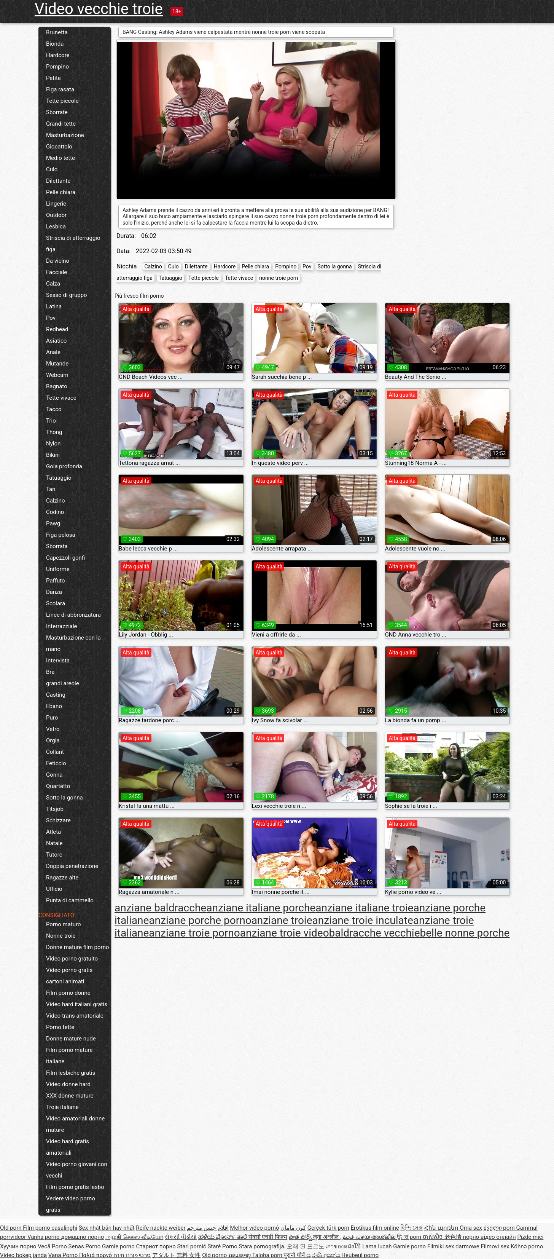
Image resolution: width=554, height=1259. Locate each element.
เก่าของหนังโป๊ (343, 1246)
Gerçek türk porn (328, 1227)
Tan (51, 489)
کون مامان (293, 1227)
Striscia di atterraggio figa (73, 244)
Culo (51, 169)
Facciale (56, 272)
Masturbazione (65, 135)
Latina (54, 306)
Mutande (57, 363)
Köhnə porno (527, 1246)
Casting (55, 694)
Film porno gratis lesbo (75, 1187)
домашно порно (82, 1236)
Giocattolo (59, 146)
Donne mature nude (71, 1038)
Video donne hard (68, 1084)
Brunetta (57, 32)
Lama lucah (377, 1246)
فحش (347, 1236)
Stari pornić (192, 1246)
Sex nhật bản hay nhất (107, 1227)
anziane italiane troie (364, 908)
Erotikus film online (375, 1227)
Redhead (57, 329)
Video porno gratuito (72, 958)
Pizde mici (530, 1236)
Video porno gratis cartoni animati (69, 976)
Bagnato (56, 386)
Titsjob (55, 809)
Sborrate (57, 112)
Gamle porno (119, 1246)
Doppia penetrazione (72, 866)
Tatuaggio (59, 477)
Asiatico (56, 340)
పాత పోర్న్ (301, 1236)
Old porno (215, 1255)
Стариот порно (156, 1246)
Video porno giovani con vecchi (76, 1170)
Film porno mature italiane (69, 1056)
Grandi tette (61, 123)
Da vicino (57, 260)
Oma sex (471, 1227)
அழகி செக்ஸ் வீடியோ (134, 1236)
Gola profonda (64, 466)
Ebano (54, 706)
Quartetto (58, 786)
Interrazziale (61, 626)
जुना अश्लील (326, 1236)
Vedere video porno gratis (70, 1204)
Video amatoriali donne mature (75, 1124)
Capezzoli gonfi (65, 557)
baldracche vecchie (374, 933)
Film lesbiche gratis (70, 1072)
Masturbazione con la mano (73, 643)
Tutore (54, 854)
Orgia (53, 740)
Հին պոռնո (442, 1227)
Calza (53, 283)
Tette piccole (62, 100)
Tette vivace (61, 397)
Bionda (55, 43)
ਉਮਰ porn (410, 1236)
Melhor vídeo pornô (254, 1227)
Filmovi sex (495, 1246)
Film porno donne (68, 992)
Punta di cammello (70, 900)
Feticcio (56, 763)
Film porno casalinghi (50, 1227)
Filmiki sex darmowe (453, 1246)
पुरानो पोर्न (294, 1255)
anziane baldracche (160, 908)
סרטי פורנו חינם (132, 1255)
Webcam (57, 375)
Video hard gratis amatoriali (67, 1147)
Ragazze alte (62, 877)
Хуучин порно (19, 1246)
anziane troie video (284, 933)
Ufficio (54, 889)
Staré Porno (223, 1246)
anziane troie (282, 920)
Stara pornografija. (263, 1246)
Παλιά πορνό (96, 1255)
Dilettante (58, 180)
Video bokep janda (23, 1255)
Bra (50, 672)
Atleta (53, 831)
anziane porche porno (200, 920)
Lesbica (56, 226)
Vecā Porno (53, 1246)
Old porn (11, 1227)
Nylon (53, 443)
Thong (54, 432)
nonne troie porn (278, 278)
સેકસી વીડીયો (181, 1236)
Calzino (55, 500)
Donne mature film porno (77, 947)
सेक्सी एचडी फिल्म (267, 1236)
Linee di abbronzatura (73, 614)
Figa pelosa (60, 534)
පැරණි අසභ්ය (323, 1255)
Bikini (53, 455)
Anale (53, 352)
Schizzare (58, 820)
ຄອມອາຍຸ (240, 1255)
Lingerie (56, 203)
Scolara (55, 603)
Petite (53, 78)
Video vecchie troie (99, 9)
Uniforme (58, 569)
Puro (52, 717)
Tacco (54, 409)
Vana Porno (63, 1255)
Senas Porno (85, 1246)
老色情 (453, 1236)
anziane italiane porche (260, 908)
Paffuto (55, 580)
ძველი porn (500, 1227)
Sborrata (57, 546)
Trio (51, 420)
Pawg (53, 523)
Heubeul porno (360, 1255)
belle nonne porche (464, 933)
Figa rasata (60, 89)
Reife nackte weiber (160, 1227)
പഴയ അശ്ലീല (376, 1236)
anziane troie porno (194, 933)
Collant (55, 751)
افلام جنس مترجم (207, 1227)
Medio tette (60, 158)
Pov (51, 317)
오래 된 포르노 (306, 1246)
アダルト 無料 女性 (176, 1255)
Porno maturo (63, 924)
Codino (55, 512)
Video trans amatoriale (74, 1015)
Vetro (53, 729)
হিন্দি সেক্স (411, 1227)
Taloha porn (268, 1255)
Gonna (54, 774)
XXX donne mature (70, 1095)
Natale (54, 843)
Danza (54, 592)
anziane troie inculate (362, 920)
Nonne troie (61, 935)
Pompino (57, 66)
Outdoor (56, 215)
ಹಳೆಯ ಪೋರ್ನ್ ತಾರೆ (223, 1236)
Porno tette (60, 1027)
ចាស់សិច (433, 1236)
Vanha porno (44, 1236)
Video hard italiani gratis (76, 1004)
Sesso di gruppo (66, 295)
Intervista (58, 660)
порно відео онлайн (489, 1236)
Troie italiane (62, 1107)
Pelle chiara (60, 192)
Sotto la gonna (64, 797)
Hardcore (58, 55)
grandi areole (62, 683)
